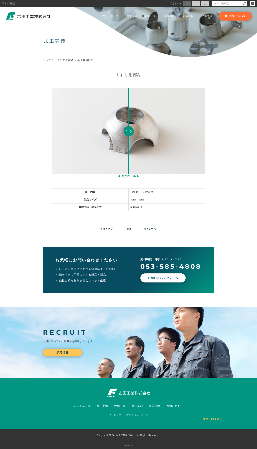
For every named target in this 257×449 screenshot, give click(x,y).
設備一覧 (150, 16)
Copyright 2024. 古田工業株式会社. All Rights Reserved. (128, 435)
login (252, 3)
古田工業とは (110, 16)
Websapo (128, 445)
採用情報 (206, 16)
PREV (108, 229)
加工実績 (132, 16)
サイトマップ (113, 415)
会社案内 (169, 16)
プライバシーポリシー (138, 415)
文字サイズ (176, 3)
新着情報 (188, 16)
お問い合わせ (174, 405)
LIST (128, 229)
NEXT (149, 229)
